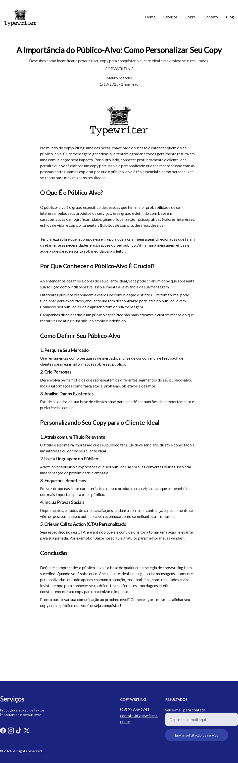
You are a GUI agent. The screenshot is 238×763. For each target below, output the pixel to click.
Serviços (170, 16)
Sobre (191, 16)
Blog (230, 16)
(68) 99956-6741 (134, 709)
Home (150, 16)
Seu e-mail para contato (185, 712)
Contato (211, 16)
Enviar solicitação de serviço (196, 738)
